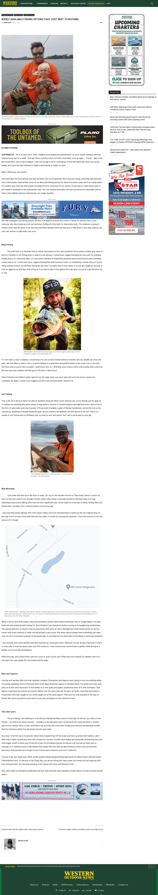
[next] (153, 866)
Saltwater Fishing (29, 15)
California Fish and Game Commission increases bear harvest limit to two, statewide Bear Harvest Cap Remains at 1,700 (132, 129)
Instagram (75, 890)
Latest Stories (18, 15)
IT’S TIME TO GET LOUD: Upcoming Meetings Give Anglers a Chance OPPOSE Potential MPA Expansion (132, 141)
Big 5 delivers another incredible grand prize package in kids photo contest (133, 98)
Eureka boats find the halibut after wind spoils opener (22, 829)
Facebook (62, 890)
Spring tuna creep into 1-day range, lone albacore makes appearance (130, 151)
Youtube (101, 890)
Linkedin (89, 890)
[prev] (149, 866)
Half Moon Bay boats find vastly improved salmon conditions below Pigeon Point (131, 108)
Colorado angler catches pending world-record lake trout (81, 829)
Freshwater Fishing (7, 15)
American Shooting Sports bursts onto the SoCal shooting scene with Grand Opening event (130, 118)
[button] (151, 3)
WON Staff (7, 22)
